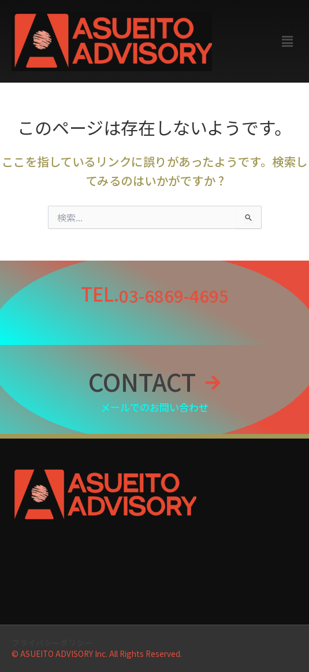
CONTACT (142, 381)
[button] (287, 41)
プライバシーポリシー (52, 642)
